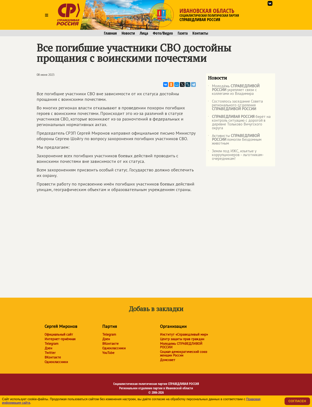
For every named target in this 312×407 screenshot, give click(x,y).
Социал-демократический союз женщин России (183, 353)
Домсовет (167, 360)
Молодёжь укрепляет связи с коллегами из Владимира (233, 90)
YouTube (108, 353)
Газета (183, 33)
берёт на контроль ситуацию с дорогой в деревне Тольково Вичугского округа (239, 122)
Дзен (48, 348)
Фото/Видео (163, 33)
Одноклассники (56, 362)
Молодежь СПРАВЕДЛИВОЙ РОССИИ (181, 345)
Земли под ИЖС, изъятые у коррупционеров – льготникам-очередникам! (236, 155)
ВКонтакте (53, 357)
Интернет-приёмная (60, 339)
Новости (128, 33)
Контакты (200, 33)
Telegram (51, 343)
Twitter (50, 353)
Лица (144, 33)
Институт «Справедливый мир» (184, 334)
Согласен (297, 401)
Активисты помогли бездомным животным (234, 140)
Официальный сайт (59, 334)
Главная (110, 33)
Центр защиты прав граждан (182, 339)
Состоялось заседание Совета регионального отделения (235, 105)
